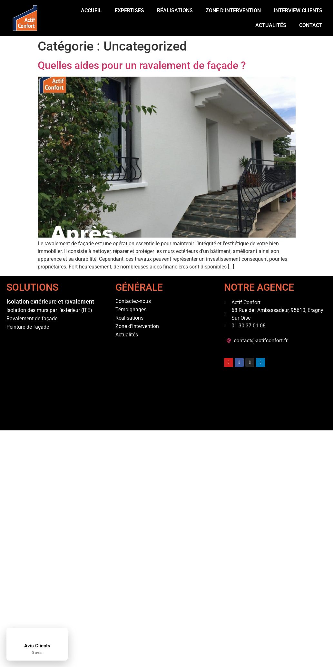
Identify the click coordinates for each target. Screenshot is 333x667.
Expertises (129, 10)
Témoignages (130, 309)
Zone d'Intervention (137, 326)
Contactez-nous (133, 301)
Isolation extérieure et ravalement (50, 301)
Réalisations (175, 10)
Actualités (270, 25)
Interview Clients (298, 10)
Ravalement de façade (31, 318)
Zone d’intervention (233, 10)
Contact (310, 25)
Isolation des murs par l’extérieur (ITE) (49, 310)
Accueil (91, 10)
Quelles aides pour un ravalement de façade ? (142, 65)
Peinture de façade (27, 327)
